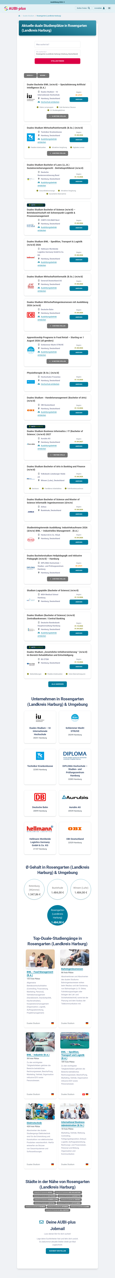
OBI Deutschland (75, 839)
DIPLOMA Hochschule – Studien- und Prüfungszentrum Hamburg (75, 771)
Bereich (30, 75)
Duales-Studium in (43, 1192)
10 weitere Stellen (57, 361)
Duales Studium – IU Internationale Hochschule (40, 731)
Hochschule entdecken (50, 102)
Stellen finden (57, 61)
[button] (109, 8)
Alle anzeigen (58, 684)
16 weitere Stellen (57, 116)
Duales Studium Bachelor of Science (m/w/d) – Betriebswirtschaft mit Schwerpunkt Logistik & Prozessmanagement (51, 212)
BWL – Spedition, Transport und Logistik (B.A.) (73, 1055)
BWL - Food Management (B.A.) (40, 974)
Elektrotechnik (34, 1123)
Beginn (42, 75)
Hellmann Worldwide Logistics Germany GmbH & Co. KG (40, 842)
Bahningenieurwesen (72, 969)
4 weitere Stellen (57, 153)
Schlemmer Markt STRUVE (75, 730)
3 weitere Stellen (57, 326)
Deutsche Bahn (40, 807)
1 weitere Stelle (57, 455)
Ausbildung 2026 (57, 2)
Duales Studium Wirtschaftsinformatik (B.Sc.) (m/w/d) (55, 127)
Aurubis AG (75, 807)
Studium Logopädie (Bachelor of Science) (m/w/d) (53, 590)
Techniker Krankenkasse (40, 766)
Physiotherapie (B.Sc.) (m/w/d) (43, 372)
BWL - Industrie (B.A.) (38, 1054)
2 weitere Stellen (57, 579)
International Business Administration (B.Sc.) (73, 1124)
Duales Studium (28, 16)
